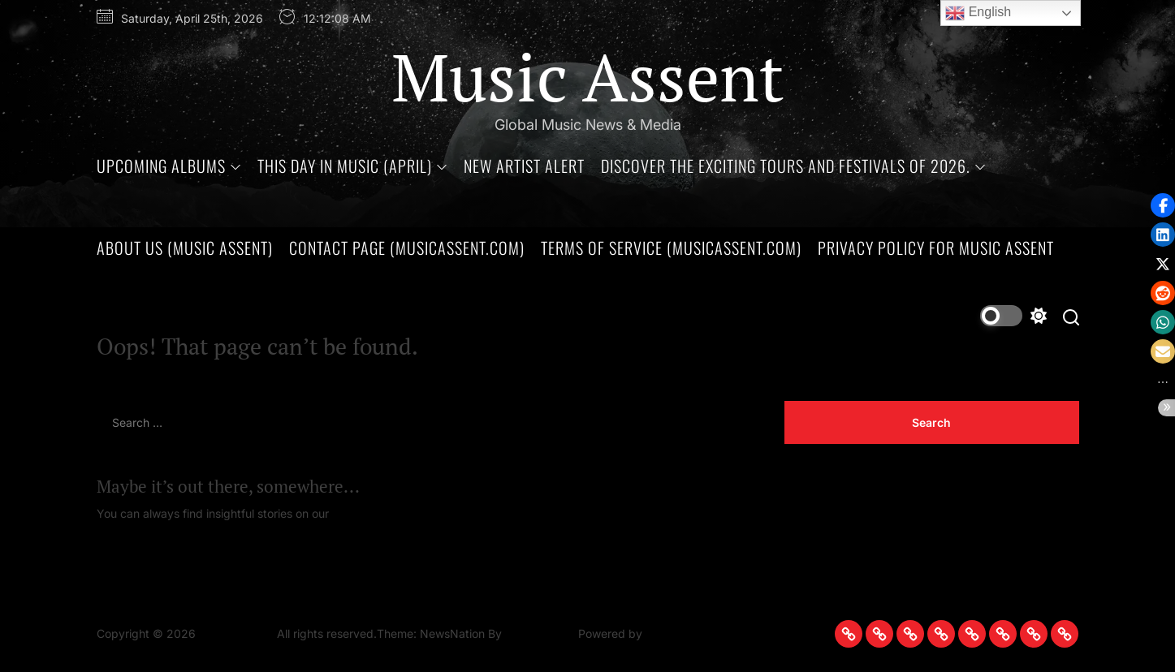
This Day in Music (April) (352, 165)
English (978, 13)
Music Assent (587, 76)
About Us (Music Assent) (185, 247)
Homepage (361, 513)
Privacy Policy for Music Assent (936, 247)
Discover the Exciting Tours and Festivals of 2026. (793, 165)
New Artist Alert (524, 165)
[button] (1163, 351)
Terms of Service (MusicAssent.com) (671, 247)
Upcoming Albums (169, 165)
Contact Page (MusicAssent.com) (407, 247)
